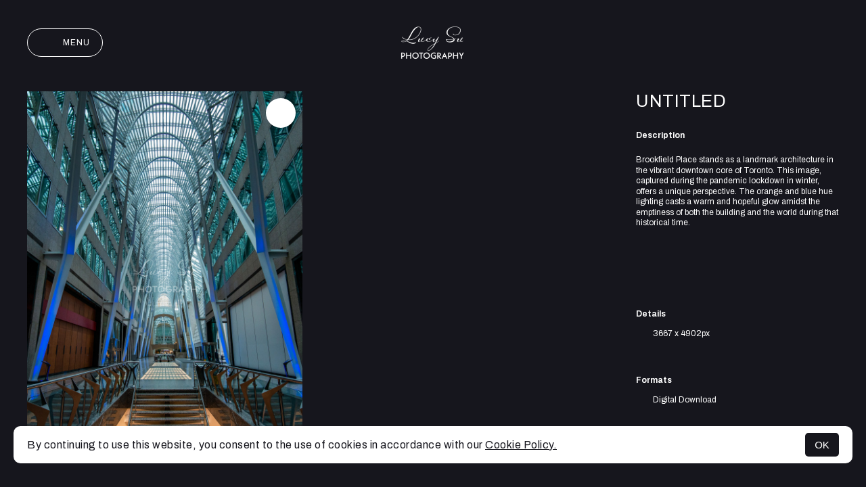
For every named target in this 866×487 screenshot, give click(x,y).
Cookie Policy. (521, 444)
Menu (65, 42)
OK (822, 444)
